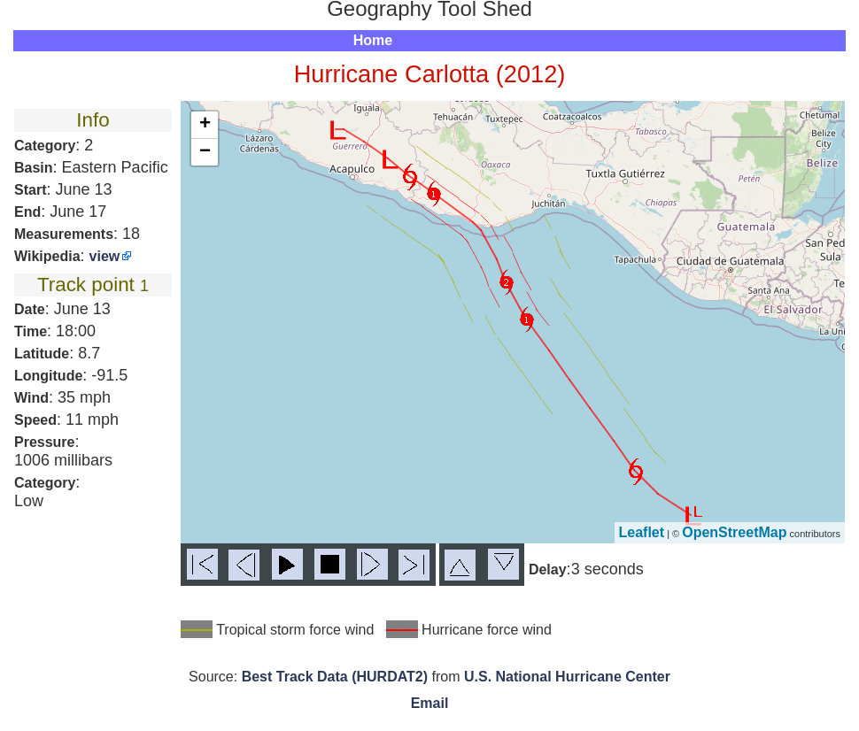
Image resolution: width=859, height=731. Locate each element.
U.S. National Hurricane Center (567, 676)
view (104, 256)
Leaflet (642, 532)
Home (372, 40)
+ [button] (205, 125)
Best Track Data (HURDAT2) (335, 676)
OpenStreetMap (734, 532)
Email (430, 703)
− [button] (205, 152)
